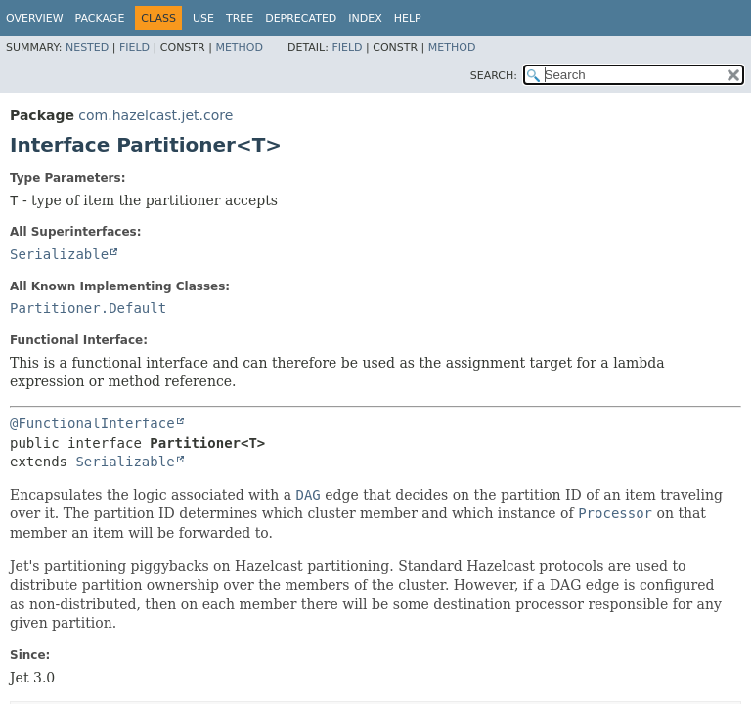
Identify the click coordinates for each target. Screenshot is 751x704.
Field (134, 47)
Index (364, 18)
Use (203, 18)
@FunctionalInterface (92, 423)
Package (100, 18)
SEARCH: (493, 75)
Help (407, 18)
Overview (35, 18)
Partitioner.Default (88, 308)
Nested (87, 47)
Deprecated (300, 18)
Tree (239, 18)
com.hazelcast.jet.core (155, 115)
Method (239, 47)
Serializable (59, 254)
